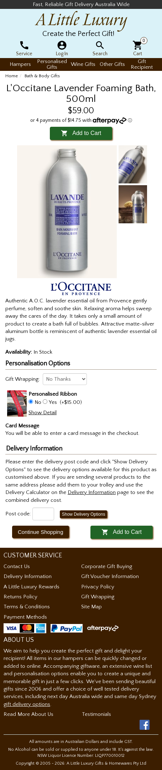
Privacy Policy (97, 587)
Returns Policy (20, 597)
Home (11, 75)
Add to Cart (81, 133)
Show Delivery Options (83, 514)
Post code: (18, 514)
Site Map (91, 607)
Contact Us (17, 566)
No (38, 402)
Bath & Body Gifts (42, 75)
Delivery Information (28, 576)
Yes (52, 402)
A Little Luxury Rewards (31, 587)
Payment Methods (25, 617)
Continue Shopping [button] (40, 532)
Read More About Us (28, 714)
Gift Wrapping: (22, 379)
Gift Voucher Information (110, 576)
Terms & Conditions (27, 607)
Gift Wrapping (97, 597)
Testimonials (96, 714)
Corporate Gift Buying (106, 566)
